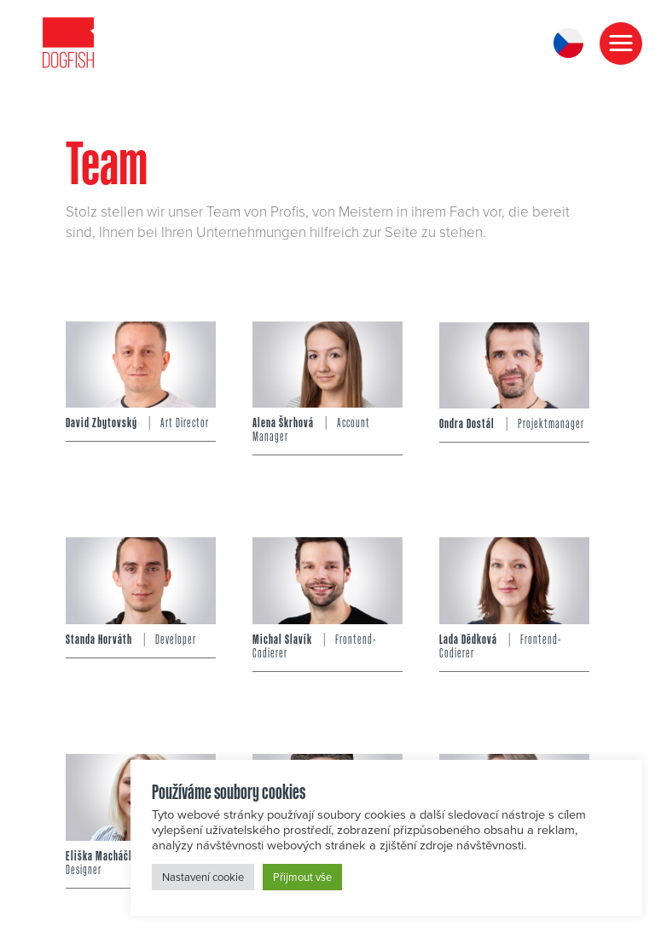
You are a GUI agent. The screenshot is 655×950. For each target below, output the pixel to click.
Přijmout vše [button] (302, 876)
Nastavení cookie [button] (203, 876)
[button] (621, 43)
